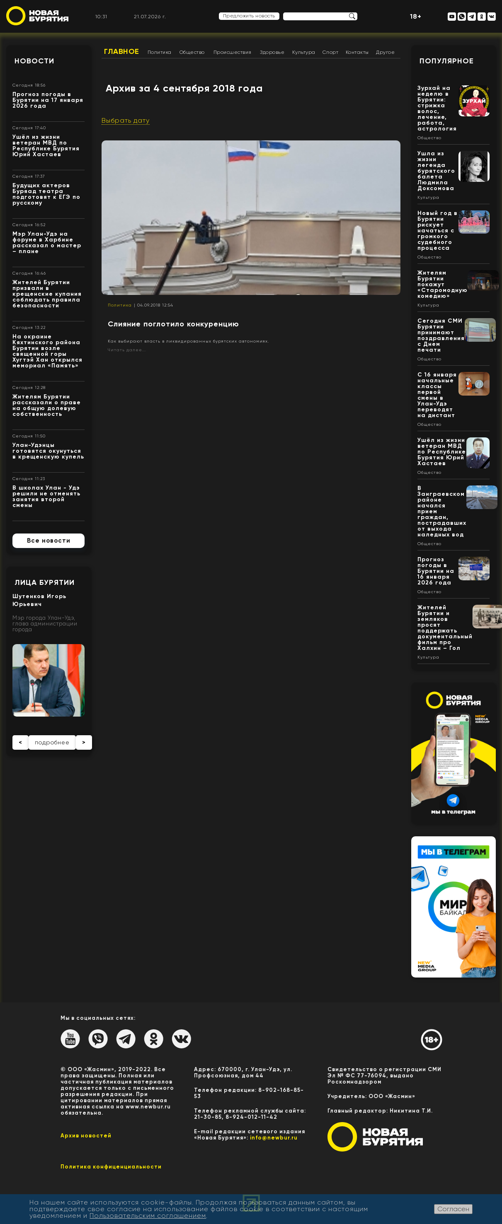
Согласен (453, 1209)
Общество (192, 52)
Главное (121, 51)
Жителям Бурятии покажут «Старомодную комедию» (442, 284)
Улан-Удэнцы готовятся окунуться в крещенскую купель (48, 451)
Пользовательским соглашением (148, 1215)
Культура (303, 52)
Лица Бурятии (45, 582)
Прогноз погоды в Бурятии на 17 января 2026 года (47, 100)
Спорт (331, 52)
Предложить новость (249, 16)
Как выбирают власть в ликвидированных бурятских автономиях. (188, 341)
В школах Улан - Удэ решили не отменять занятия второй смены (46, 496)
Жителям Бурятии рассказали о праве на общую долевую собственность (46, 405)
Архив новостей (86, 1135)
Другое (385, 52)
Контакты (357, 52)
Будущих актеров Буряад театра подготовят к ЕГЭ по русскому (46, 194)
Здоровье (272, 52)
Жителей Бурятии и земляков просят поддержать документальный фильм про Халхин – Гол (445, 628)
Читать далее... (127, 350)
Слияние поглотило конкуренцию (173, 323)
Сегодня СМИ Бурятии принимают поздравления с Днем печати (441, 335)
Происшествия (232, 52)
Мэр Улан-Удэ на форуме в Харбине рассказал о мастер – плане (46, 242)
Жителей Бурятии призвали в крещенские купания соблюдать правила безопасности (47, 294)
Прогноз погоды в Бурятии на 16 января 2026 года (435, 571)
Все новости (48, 540)
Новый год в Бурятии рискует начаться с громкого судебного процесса (437, 230)
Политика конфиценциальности (111, 1167)
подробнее (52, 742)
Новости (34, 60)
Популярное (447, 60)
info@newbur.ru (274, 1138)
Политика (160, 52)
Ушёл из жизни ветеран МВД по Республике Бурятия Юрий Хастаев (46, 145)
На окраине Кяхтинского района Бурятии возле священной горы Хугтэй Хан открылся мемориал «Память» (47, 351)
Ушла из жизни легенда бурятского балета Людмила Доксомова (436, 171)
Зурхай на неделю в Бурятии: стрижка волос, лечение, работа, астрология (437, 108)
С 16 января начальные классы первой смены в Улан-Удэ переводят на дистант (437, 395)
